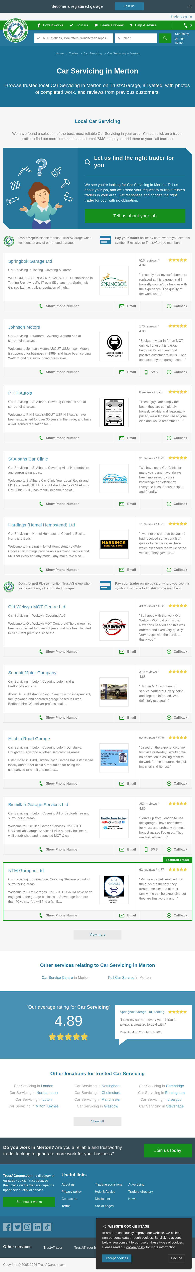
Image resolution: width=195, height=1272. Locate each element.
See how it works (29, 1201)
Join (129, 6)
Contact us (69, 1198)
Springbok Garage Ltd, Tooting (142, 1012)
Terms (66, 1206)
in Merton (66, 978)
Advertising (136, 1184)
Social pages (104, 1206)
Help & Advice (105, 1191)
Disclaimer (102, 1198)
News (132, 1198)
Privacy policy (72, 1191)
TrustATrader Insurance (91, 1247)
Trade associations (108, 1184)
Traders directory (140, 1191)
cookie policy (135, 1247)
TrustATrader (53, 1247)
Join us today (167, 1150)
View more (97, 934)
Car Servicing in (33, 1086)
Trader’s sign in (181, 16)
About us (68, 1184)
